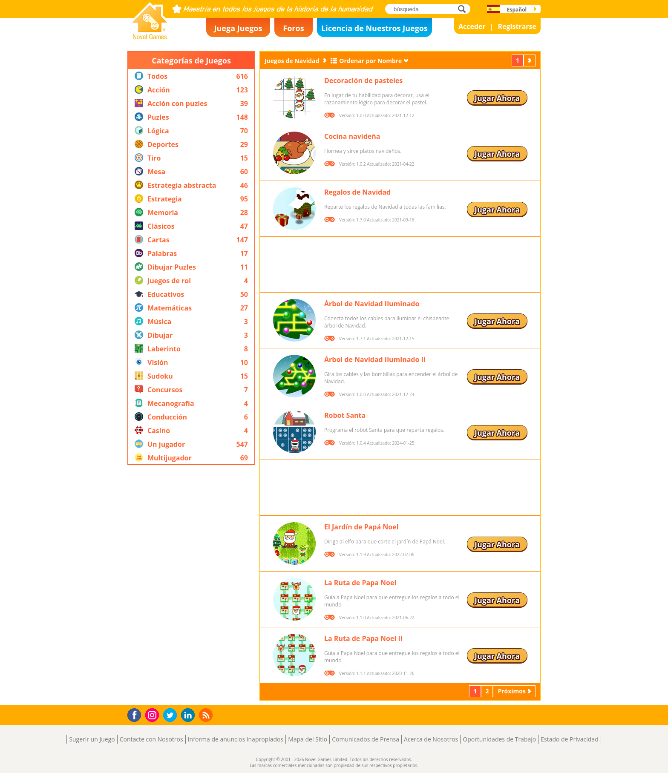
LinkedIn (189, 715)
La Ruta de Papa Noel (360, 582)
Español (517, 9)
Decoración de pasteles (363, 80)
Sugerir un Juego (92, 739)
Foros (293, 28)
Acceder (472, 26)
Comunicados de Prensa (365, 739)
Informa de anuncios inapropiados (235, 739)
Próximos (530, 60)
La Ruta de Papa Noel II (363, 638)
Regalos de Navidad (357, 192)
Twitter (172, 715)
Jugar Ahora (497, 98)
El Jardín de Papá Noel (361, 527)
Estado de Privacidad (570, 739)
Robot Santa (345, 415)
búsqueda (464, 8)
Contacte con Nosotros (151, 739)
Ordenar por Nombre (370, 61)
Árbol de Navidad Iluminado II (375, 359)
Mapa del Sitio (307, 739)
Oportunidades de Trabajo (499, 739)
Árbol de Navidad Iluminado (371, 303)
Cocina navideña (352, 136)
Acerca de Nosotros (431, 739)
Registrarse (517, 26)
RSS (206, 714)
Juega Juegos (238, 28)
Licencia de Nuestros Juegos (374, 28)
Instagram (153, 714)
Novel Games (148, 36)
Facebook (136, 714)
